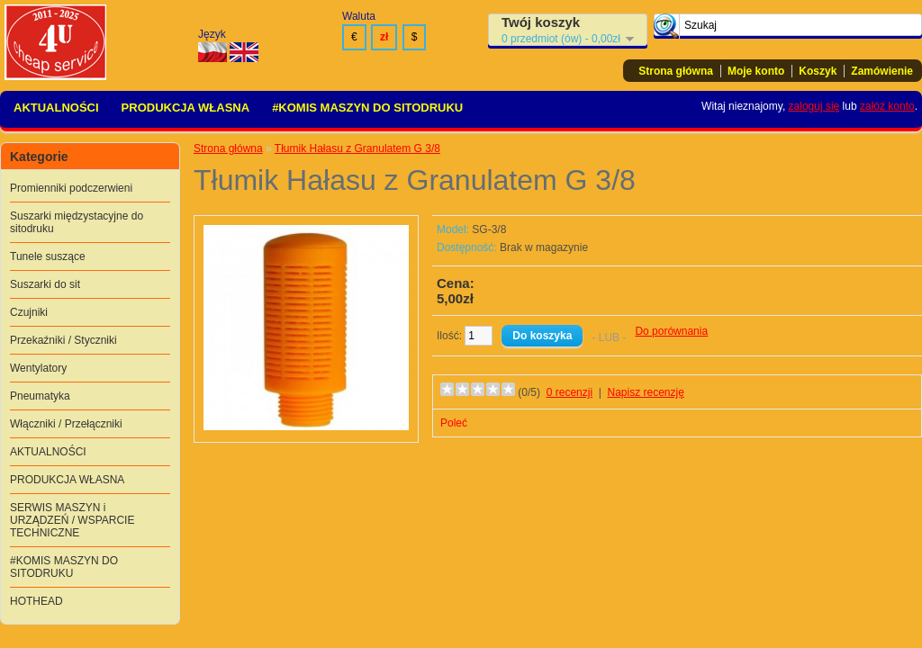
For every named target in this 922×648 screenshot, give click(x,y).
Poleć (453, 423)
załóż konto (887, 106)
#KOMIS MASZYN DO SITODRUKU (367, 107)
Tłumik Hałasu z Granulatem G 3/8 (357, 148)
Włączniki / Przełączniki (66, 424)
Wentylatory (38, 368)
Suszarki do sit (45, 284)
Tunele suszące (48, 256)
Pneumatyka (40, 396)
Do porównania (671, 331)
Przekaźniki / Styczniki (63, 340)
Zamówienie (882, 71)
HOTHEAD (36, 601)
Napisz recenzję (646, 392)
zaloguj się (814, 106)
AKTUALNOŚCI (56, 107)
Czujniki (29, 312)
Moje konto (756, 71)
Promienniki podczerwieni (71, 188)
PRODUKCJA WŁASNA (186, 107)
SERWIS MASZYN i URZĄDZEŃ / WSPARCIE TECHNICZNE (72, 520)
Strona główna (675, 71)
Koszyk (817, 71)
